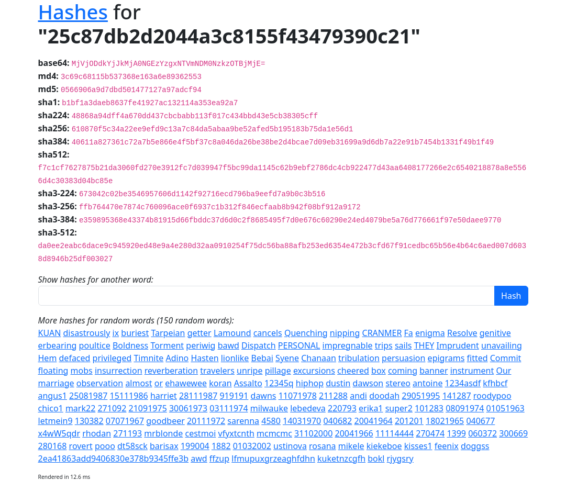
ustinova (290, 446)
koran (220, 383)
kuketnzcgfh (341, 458)
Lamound (232, 333)
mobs (82, 370)
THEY (424, 345)
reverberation (171, 370)
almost (138, 383)
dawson (368, 383)
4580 (271, 421)
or (158, 383)
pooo (105, 446)
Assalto (248, 383)
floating (53, 370)
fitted (477, 358)
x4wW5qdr (59, 433)
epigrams (446, 358)
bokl (376, 458)
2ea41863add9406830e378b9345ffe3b (113, 458)
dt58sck (132, 446)
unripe (249, 370)
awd (199, 458)
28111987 (198, 395)
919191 (233, 395)
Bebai (262, 358)
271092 (111, 408)
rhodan (96, 433)
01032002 (252, 446)
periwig (200, 345)
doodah (384, 395)
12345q (279, 383)
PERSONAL (299, 345)
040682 (337, 421)
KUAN (49, 333)
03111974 (228, 408)
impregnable (348, 345)
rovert (81, 446)
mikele (351, 446)
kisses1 (418, 446)
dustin (338, 383)
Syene (287, 358)
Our (503, 370)
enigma (430, 333)
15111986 (128, 395)
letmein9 (55, 421)
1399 (456, 433)
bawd (228, 345)
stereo (397, 383)
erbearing (57, 345)
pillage (278, 370)
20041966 (354, 433)
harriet (163, 395)
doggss (475, 446)
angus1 (52, 395)
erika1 (371, 408)
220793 (342, 408)
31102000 (313, 433)
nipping (345, 333)
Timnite (148, 358)
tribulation (359, 358)
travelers (217, 370)
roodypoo (492, 395)
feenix (447, 446)
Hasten (204, 358)
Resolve (462, 333)
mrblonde (163, 433)
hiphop (310, 383)
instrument (472, 370)
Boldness (130, 345)
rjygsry (400, 458)
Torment (167, 345)
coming (402, 370)
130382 (89, 421)
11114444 (394, 433)
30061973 (188, 408)
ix (116, 333)
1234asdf (463, 383)
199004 (195, 446)
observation (99, 383)
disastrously (86, 333)
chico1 (50, 408)
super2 (399, 408)
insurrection (118, 370)
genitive (495, 333)
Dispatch (258, 345)
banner (433, 370)
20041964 (373, 421)
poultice (94, 345)
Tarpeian (168, 333)
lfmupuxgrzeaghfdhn (273, 458)
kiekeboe (384, 446)
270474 (430, 433)
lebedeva (308, 408)
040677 (480, 421)
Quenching (306, 333)
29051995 (421, 395)
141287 (456, 395)
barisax (164, 446)
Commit (505, 358)
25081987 (88, 395)
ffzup (219, 458)
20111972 (206, 421)
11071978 (298, 395)
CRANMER (382, 333)
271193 (127, 433)
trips (384, 345)
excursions (314, 370)
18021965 (445, 421)
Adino (176, 358)
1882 (221, 446)
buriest (135, 333)
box (378, 370)
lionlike (235, 358)
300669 (513, 433)
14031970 (302, 421)
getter (199, 333)
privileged (112, 358)
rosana (322, 446)
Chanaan (318, 358)
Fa (408, 333)
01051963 (505, 408)
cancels (267, 333)
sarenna (243, 421)
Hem (47, 358)
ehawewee (186, 383)
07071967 (125, 421)
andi (358, 395)
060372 (482, 433)
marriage (56, 383)
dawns (263, 395)
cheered (353, 370)
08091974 (465, 408)
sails (403, 345)
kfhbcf (495, 383)
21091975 (148, 408)
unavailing (501, 345)
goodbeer (165, 421)
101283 (429, 408)
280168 (52, 446)
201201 (409, 421)
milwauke (269, 408)
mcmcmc (274, 433)
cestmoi (200, 433)
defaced (75, 358)
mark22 (80, 408)
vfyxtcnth (236, 433)
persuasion (403, 358)
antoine (427, 383)
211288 (333, 395)
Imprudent (458, 345)
